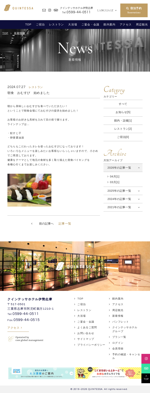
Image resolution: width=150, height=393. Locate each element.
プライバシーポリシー (91, 344)
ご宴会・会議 (90, 24)
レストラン (56, 24)
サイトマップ (85, 338)
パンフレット (120, 321)
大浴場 (72, 24)
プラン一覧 (119, 336)
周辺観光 (142, 24)
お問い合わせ (85, 333)
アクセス (126, 24)
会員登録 (117, 348)
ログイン (117, 342)
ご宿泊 (40, 24)
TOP (28, 24)
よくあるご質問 (87, 327)
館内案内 (109, 24)
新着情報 (117, 315)
